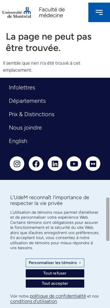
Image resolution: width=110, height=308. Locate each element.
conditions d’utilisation (33, 301)
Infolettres (22, 87)
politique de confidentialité (58, 296)
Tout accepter (55, 283)
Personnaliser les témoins (55, 262)
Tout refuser (54, 273)
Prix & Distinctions (31, 114)
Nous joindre (25, 127)
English (18, 140)
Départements (27, 100)
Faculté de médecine (52, 12)
